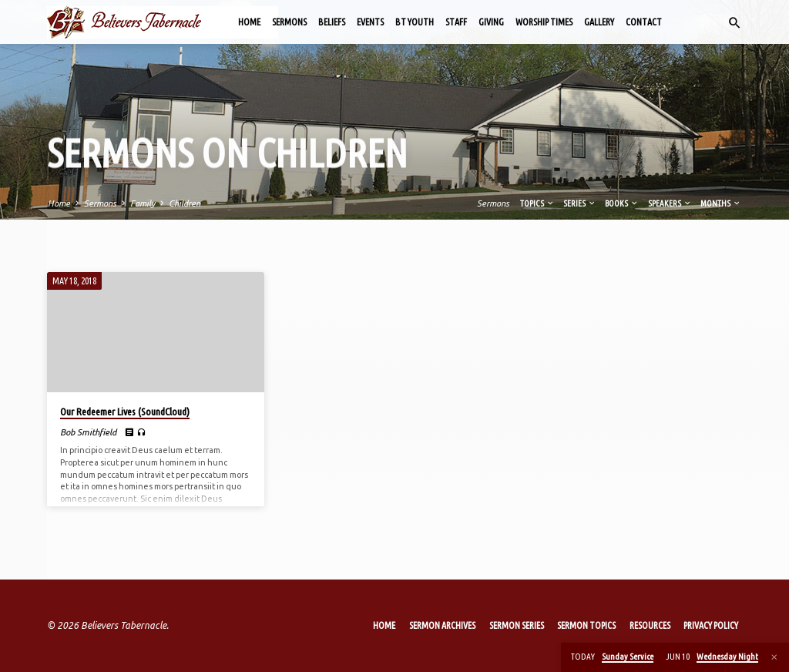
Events (370, 22)
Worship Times (543, 22)
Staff (456, 22)
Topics (537, 203)
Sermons (289, 22)
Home (249, 22)
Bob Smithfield (88, 432)
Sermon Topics (586, 625)
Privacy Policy (710, 625)
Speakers (670, 203)
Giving (491, 22)
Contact (644, 22)
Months (720, 203)
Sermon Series (516, 625)
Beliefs (331, 22)
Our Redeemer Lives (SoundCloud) (125, 411)
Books (622, 203)
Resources (650, 625)
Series (579, 203)
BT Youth (414, 22)
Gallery (599, 22)
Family (142, 203)
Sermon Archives (442, 625)
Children (184, 203)
